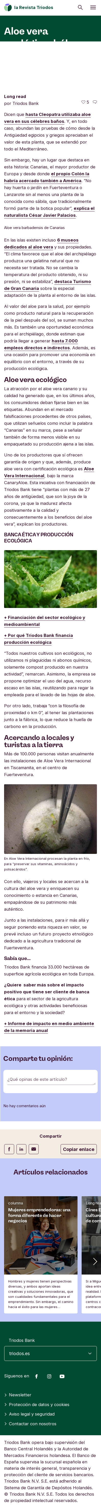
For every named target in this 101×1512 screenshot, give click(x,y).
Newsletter (17, 1394)
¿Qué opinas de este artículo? (37, 1079)
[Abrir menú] (93, 7)
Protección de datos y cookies (36, 1404)
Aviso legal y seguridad (29, 1414)
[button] (94, 1261)
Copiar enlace (78, 1149)
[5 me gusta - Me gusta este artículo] (85, 102)
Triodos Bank (22, 1340)
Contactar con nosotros (30, 1423)
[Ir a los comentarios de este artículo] (95, 102)
